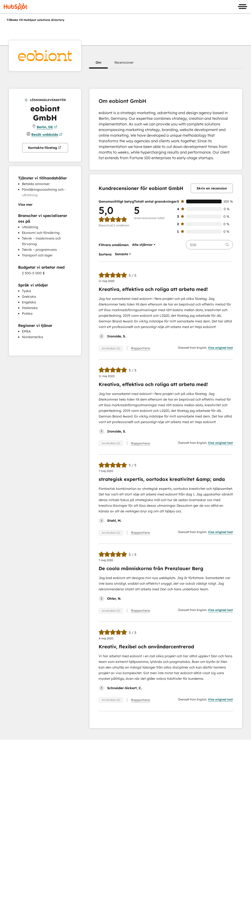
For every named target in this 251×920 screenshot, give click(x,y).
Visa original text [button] (220, 347)
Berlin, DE (47, 127)
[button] (98, 62)
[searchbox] (209, 244)
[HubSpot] (15, 6)
